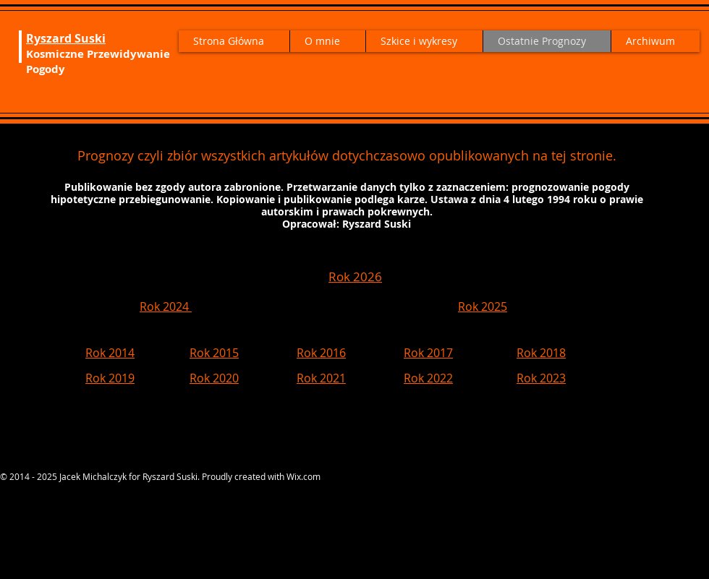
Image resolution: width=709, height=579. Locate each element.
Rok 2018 (541, 353)
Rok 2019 (110, 378)
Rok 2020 (214, 378)
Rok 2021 (321, 378)
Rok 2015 (214, 353)
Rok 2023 (541, 378)
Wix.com (303, 476)
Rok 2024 (166, 306)
